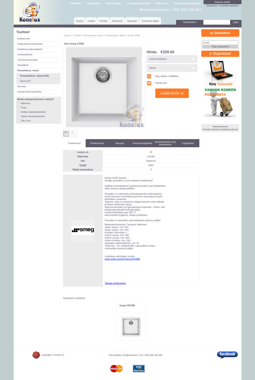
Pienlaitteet (22, 65)
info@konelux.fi (130, 355)
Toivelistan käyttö (150, 21)
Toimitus (103, 21)
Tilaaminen (117, 21)
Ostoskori (220, 33)
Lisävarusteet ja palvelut (29, 91)
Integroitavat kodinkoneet (30, 44)
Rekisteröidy (212, 5)
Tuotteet (77, 35)
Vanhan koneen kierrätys (187, 3)
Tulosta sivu (157, 83)
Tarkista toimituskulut (115, 283)
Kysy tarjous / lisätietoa (162, 76)
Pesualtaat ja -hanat (93, 35)
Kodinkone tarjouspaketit (29, 49)
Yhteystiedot (93, 3)
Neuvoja (21, 86)
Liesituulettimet (24, 54)
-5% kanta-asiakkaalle (138, 3)
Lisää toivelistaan (158, 59)
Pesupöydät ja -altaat (115, 35)
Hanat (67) (25, 81)
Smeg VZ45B (133, 35)
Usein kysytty (113, 3)
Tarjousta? (132, 21)
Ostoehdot (75, 3)
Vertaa (152, 68)
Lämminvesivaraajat (27, 60)
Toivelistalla (189, 22)
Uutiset (91, 21)
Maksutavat (162, 3)
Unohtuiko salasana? (229, 5)
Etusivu (80, 21)
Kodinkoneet (23, 38)
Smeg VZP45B (127, 305)
